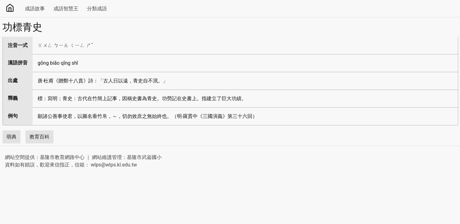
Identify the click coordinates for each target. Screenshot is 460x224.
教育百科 (39, 137)
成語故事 (35, 9)
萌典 (11, 137)
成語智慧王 (65, 9)
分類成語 (97, 9)
